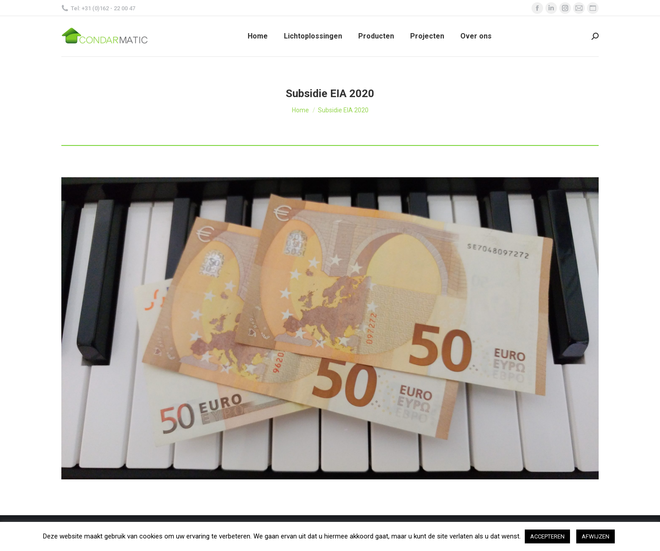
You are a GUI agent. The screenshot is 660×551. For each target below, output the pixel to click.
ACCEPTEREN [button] (547, 536)
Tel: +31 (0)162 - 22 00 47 (98, 8)
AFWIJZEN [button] (595, 536)
